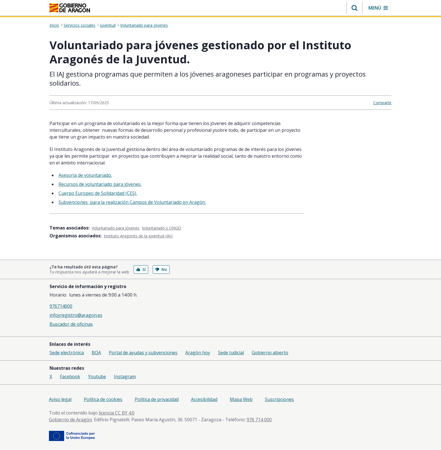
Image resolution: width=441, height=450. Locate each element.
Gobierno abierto (270, 352)
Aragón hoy (197, 352)
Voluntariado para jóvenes (144, 25)
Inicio (54, 25)
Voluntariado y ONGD (161, 228)
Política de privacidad (157, 399)
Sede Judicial (231, 352)
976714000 (61, 306)
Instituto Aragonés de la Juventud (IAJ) (138, 236)
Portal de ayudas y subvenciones (143, 352)
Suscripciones (279, 399)
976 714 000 (259, 419)
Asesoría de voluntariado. (85, 175)
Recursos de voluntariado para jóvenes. (99, 184)
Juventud (108, 25)
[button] (354, 7)
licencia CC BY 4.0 (116, 413)
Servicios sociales (79, 25)
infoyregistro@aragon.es (76, 315)
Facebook (70, 376)
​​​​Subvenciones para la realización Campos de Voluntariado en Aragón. (132, 202)
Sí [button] (141, 269)
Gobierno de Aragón (70, 419)
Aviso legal (60, 399)
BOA (96, 352)
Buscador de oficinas (71, 324)
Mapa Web (241, 399)
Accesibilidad (204, 399)
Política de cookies (103, 399)
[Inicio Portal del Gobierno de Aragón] (70, 7)
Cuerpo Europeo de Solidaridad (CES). (97, 193)
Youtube (97, 376)
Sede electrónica (67, 352)
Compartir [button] (382, 102)
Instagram (125, 376)
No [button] (161, 269)
